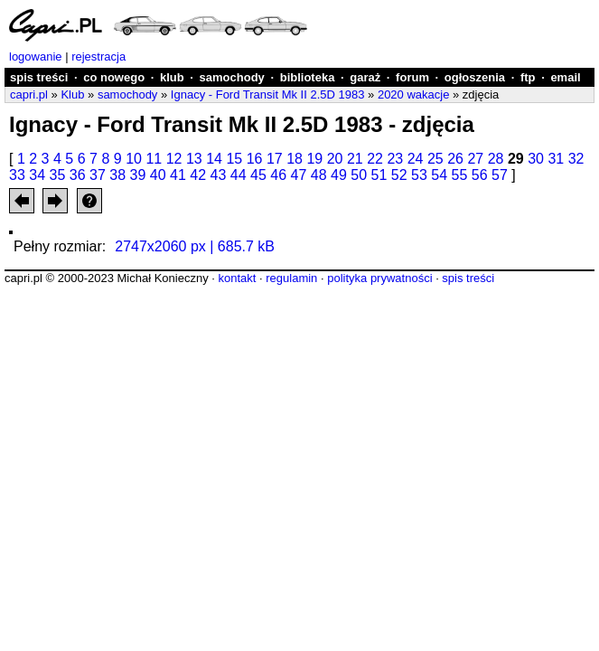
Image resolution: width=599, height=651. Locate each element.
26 (455, 158)
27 (475, 158)
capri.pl (29, 94)
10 (134, 158)
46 (278, 175)
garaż (365, 77)
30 (536, 158)
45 (258, 175)
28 (496, 158)
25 (435, 158)
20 (335, 158)
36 (78, 175)
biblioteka (307, 77)
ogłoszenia (475, 77)
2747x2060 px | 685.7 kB (195, 246)
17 (275, 158)
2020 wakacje (414, 94)
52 (399, 175)
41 (178, 175)
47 (299, 175)
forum (412, 77)
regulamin (291, 278)
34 (37, 175)
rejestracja (98, 56)
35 (58, 175)
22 (375, 158)
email (565, 77)
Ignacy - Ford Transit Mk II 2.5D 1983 (268, 94)
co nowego (114, 77)
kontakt (237, 278)
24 (415, 158)
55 (460, 175)
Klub (72, 94)
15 (234, 158)
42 (198, 175)
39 (138, 175)
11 (153, 158)
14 (214, 158)
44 (238, 175)
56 (480, 175)
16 (255, 158)
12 (174, 158)
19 (314, 158)
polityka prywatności (379, 278)
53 (419, 175)
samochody (232, 77)
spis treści (39, 77)
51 (379, 175)
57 (499, 175)
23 (395, 158)
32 (576, 158)
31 (556, 158)
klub (172, 77)
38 (117, 175)
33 (17, 175)
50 (359, 175)
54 (439, 175)
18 (294, 158)
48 (319, 175)
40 (158, 175)
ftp (528, 77)
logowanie (35, 56)
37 (97, 175)
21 (355, 158)
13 (194, 158)
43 (219, 175)
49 (339, 175)
